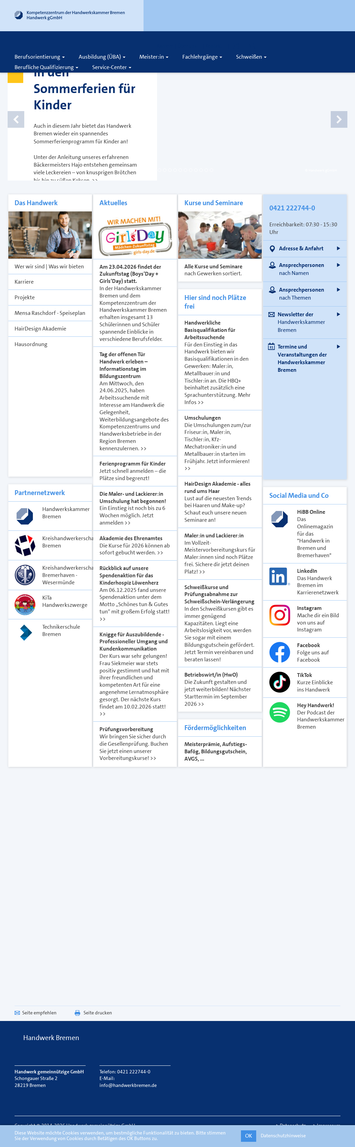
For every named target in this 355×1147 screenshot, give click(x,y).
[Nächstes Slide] (330, 111)
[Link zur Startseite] (70, 17)
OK (248, 1135)
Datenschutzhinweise (283, 1135)
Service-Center (111, 67)
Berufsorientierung (40, 56)
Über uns (189, 46)
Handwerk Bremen (51, 1037)
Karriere (165, 46)
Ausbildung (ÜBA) (102, 56)
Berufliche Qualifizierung (46, 67)
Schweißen (251, 56)
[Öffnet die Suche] (252, 46)
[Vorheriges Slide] (25, 111)
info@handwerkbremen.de (128, 1085)
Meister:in (153, 56)
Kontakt (215, 46)
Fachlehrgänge (202, 56)
